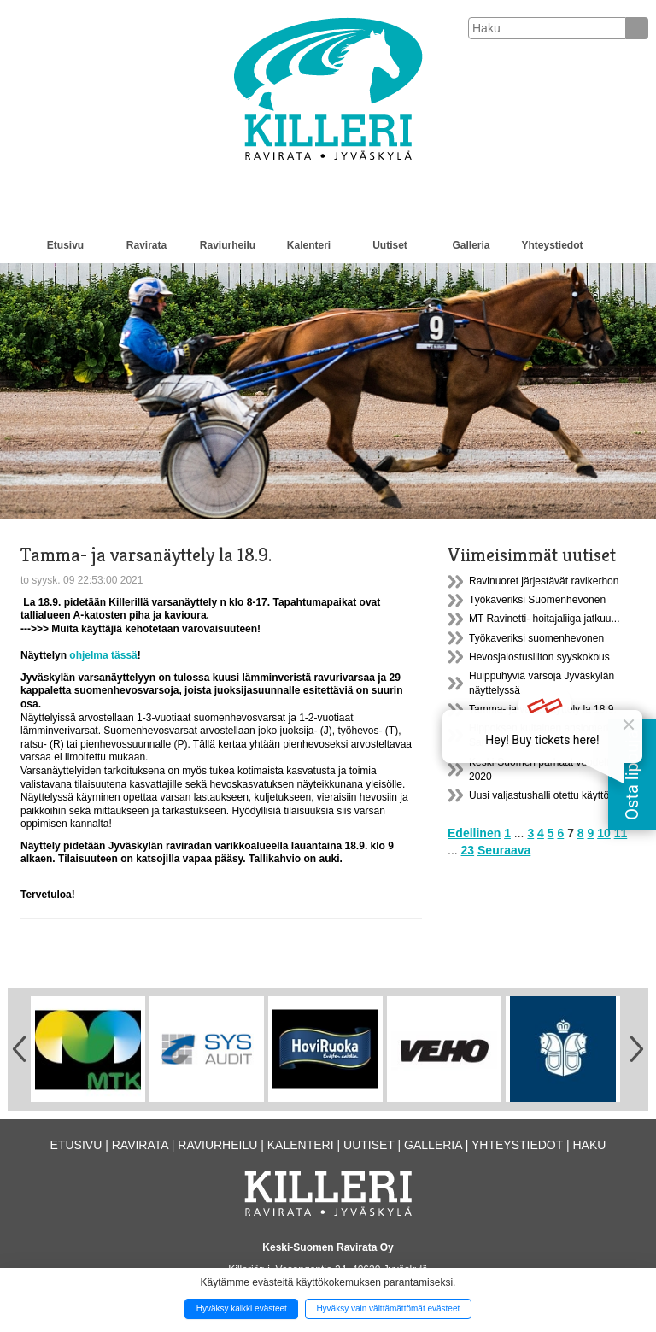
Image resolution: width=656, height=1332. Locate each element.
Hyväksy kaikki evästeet (241, 1308)
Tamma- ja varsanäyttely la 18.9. (543, 709)
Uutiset (389, 245)
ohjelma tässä (103, 655)
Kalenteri (309, 245)
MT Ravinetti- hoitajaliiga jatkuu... (544, 619)
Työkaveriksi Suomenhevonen (537, 600)
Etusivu (65, 245)
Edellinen (474, 833)
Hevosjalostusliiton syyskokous (539, 657)
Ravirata (146, 245)
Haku (589, 1145)
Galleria (470, 245)
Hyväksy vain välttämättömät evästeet (388, 1308)
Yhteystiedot (552, 245)
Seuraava (503, 850)
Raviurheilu (227, 245)
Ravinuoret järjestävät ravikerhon (543, 581)
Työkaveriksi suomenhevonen (536, 638)
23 (468, 850)
